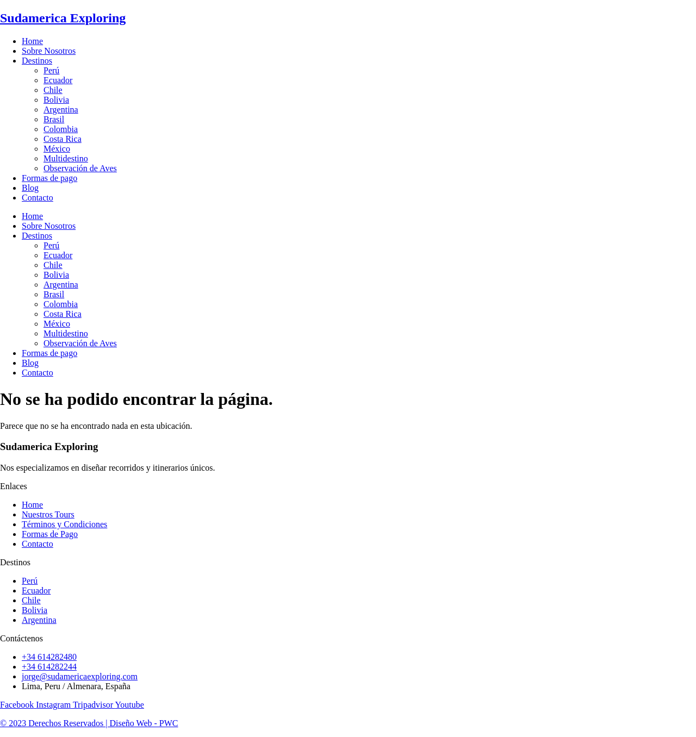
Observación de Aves (80, 168)
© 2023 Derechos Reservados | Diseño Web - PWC (89, 723)
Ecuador (58, 80)
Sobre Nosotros (49, 50)
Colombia (61, 129)
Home (32, 41)
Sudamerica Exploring (63, 18)
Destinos (37, 60)
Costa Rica (63, 138)
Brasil (54, 119)
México (57, 148)
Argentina (61, 109)
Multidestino (66, 158)
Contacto (37, 197)
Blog (30, 187)
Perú (51, 70)
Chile (53, 90)
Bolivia (56, 99)
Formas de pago (49, 178)
